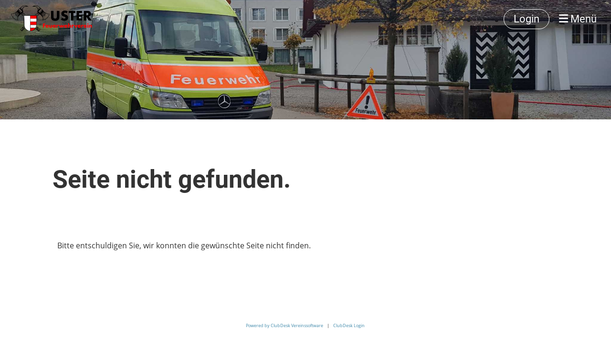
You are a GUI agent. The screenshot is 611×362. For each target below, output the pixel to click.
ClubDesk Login (349, 325)
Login (526, 19)
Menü (578, 19)
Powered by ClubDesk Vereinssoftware (284, 325)
